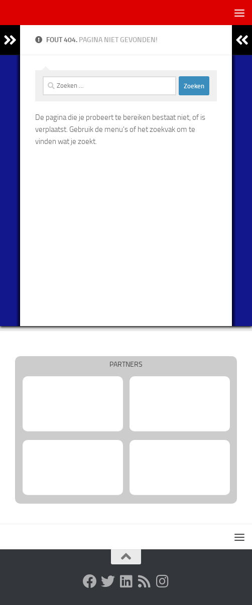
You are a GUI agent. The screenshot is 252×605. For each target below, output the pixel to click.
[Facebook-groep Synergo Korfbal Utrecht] (90, 581)
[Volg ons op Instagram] (162, 581)
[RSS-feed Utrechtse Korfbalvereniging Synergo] (144, 581)
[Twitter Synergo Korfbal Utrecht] (108, 581)
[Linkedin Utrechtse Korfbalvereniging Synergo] (126, 581)
